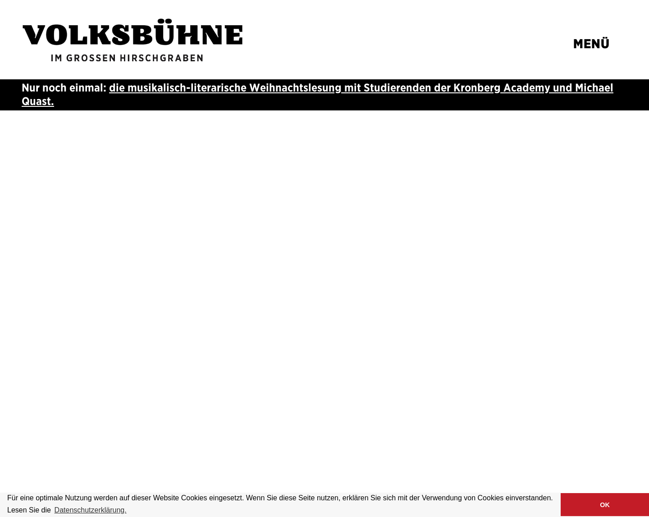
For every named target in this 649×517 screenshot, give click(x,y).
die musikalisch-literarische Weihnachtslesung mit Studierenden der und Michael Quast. (317, 94)
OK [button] (605, 504)
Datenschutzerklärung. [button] (91, 510)
